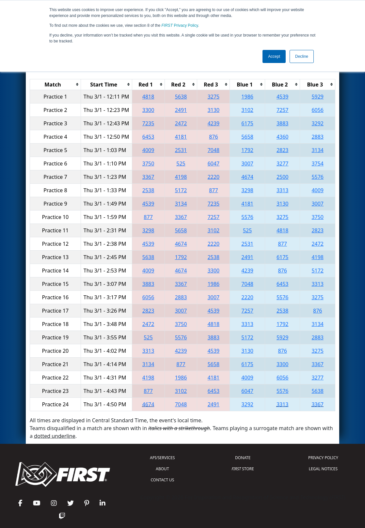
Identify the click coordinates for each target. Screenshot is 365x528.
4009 (148, 150)
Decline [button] (301, 56)
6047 (214, 163)
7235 (148, 123)
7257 (283, 110)
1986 (247, 96)
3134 (317, 150)
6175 (247, 123)
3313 (283, 190)
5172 (181, 190)
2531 (181, 150)
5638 (181, 96)
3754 (317, 163)
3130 (214, 110)
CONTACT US (162, 480)
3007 (247, 163)
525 (180, 163)
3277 (283, 163)
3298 (247, 190)
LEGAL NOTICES (323, 469)
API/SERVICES (162, 457)
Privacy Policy (180, 25)
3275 (214, 96)
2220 (214, 176)
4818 (148, 96)
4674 (247, 176)
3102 (247, 110)
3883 (283, 123)
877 (213, 190)
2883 (317, 136)
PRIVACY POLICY (323, 457)
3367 (148, 176)
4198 (181, 176)
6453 (148, 136)
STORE (243, 469)
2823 (283, 150)
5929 (317, 96)
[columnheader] (55, 84)
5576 (317, 176)
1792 (247, 150)
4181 (181, 136)
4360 (283, 136)
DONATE (242, 457)
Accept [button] (274, 56)
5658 (247, 136)
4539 (283, 96)
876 (213, 136)
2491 (181, 110)
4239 (214, 123)
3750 (148, 163)
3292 (317, 123)
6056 (317, 110)
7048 (214, 150)
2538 (148, 190)
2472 (181, 123)
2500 (283, 176)
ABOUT (162, 469)
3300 (148, 110)
